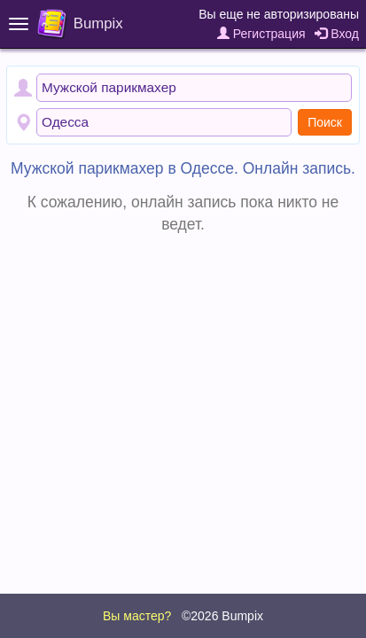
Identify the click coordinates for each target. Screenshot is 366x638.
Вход (337, 34)
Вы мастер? (137, 616)
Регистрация (261, 34)
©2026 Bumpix (222, 616)
